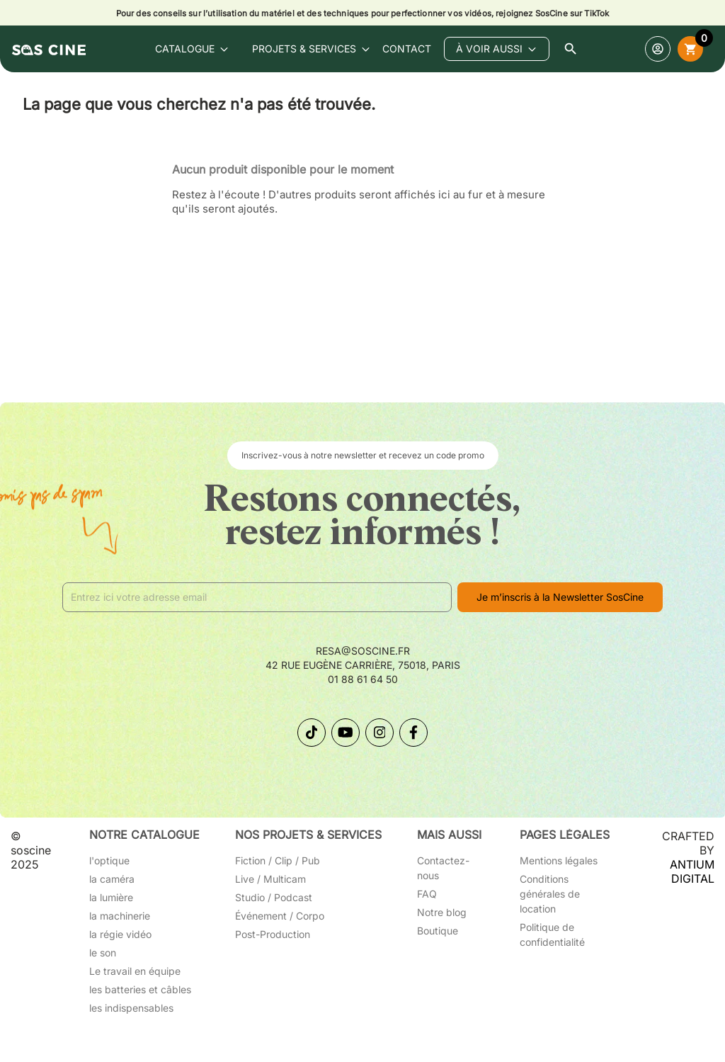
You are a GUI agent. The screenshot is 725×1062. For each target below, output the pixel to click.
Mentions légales (559, 860)
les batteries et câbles (140, 989)
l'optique (109, 860)
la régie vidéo (120, 934)
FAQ (427, 894)
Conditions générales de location (550, 894)
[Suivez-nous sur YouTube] (345, 732)
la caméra (112, 879)
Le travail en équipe (135, 971)
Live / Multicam (270, 879)
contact (406, 49)
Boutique (437, 931)
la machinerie (119, 916)
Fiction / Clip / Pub (277, 860)
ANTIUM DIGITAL (692, 871)
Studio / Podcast (273, 897)
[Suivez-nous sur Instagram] (379, 732)
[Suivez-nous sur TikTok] (311, 732)
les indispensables (131, 1008)
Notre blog (442, 912)
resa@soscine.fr (363, 651)
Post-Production (272, 934)
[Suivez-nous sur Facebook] (413, 732)
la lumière (111, 897)
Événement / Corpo (279, 916)
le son (102, 953)
